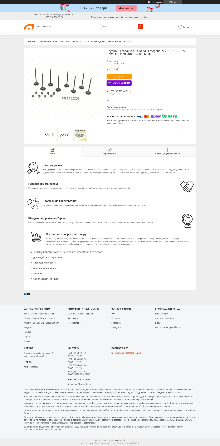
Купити (121, 76)
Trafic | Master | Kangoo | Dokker (39, 314)
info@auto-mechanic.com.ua (128, 353)
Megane (27, 327)
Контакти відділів (95, 42)
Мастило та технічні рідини (80, 314)
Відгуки (158, 323)
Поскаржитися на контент (104, 443)
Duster (27, 341)
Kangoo (27, 332)
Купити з (121, 83)
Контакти (77, 42)
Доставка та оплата (119, 42)
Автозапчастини (47, 42)
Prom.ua (123, 441)
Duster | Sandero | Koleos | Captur (39, 318)
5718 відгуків (157, 2)
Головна (30, 42)
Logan (27, 336)
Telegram (115, 318)
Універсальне (74, 323)
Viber (113, 314)
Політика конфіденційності (167, 327)
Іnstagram (116, 327)
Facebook (115, 323)
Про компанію (161, 314)
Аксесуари (73, 318)
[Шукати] (140, 26)
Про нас (64, 42)
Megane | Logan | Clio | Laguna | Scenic (42, 323)
